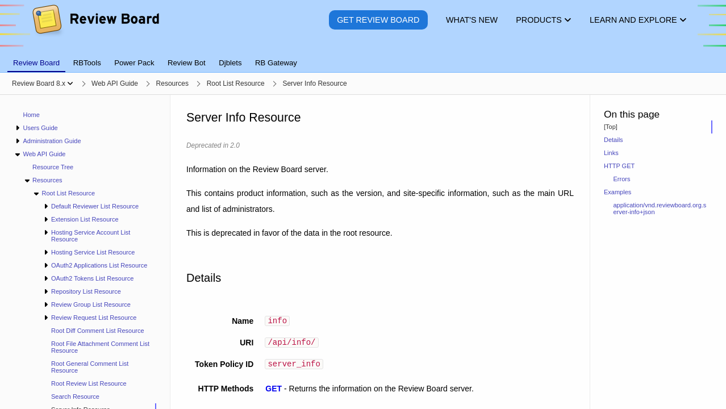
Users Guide (40, 127)
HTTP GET (619, 165)
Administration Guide (52, 140)
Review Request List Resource (93, 317)
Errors (622, 179)
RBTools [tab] (87, 63)
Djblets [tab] (230, 63)
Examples (617, 192)
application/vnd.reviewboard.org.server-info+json (660, 208)
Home (31, 114)
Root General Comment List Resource (89, 367)
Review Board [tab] (36, 63)
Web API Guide (44, 154)
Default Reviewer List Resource (95, 206)
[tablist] (363, 56)
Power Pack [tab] (134, 63)
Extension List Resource (85, 219)
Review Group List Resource (91, 304)
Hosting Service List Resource (93, 252)
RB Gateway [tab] (276, 63)
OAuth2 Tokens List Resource (92, 278)
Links (611, 152)
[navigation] (85, 252)
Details (613, 139)
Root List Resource (68, 193)
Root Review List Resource (89, 383)
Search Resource (75, 396)
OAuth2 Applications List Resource (99, 265)
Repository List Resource (86, 291)
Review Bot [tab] (187, 63)
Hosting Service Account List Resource (90, 236)
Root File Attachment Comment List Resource (100, 347)
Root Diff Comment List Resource (97, 330)
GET (273, 392)
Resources (47, 180)
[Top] (610, 126)
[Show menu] (70, 83)
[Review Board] (95, 28)
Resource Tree (52, 167)
